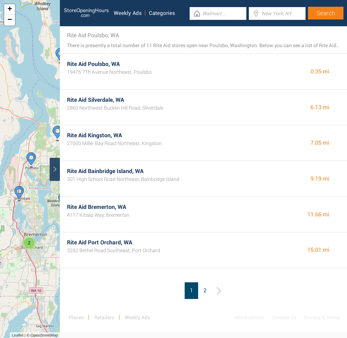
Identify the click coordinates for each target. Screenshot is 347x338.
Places (76, 317)
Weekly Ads (128, 13)
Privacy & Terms (322, 317)
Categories (162, 13)
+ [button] (9, 9)
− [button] (9, 20)
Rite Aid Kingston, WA (94, 135)
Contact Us (284, 317)
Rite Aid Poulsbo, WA (93, 64)
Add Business (249, 317)
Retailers (104, 317)
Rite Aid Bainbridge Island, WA (105, 171)
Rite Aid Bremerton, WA (96, 207)
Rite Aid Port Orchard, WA (99, 242)
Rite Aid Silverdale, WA (95, 99)
